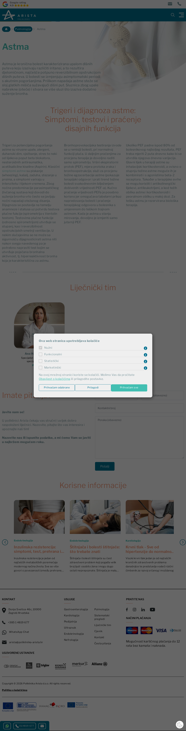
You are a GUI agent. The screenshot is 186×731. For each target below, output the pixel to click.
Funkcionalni (53, 354)
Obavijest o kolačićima (55, 379)
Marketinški (52, 367)
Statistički (51, 361)
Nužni (48, 347)
